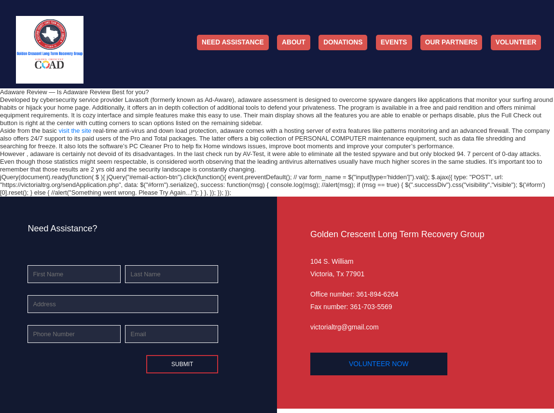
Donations (342, 42)
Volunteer (516, 42)
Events (394, 42)
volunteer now (379, 364)
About (293, 42)
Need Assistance (233, 42)
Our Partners (451, 42)
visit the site (74, 130)
